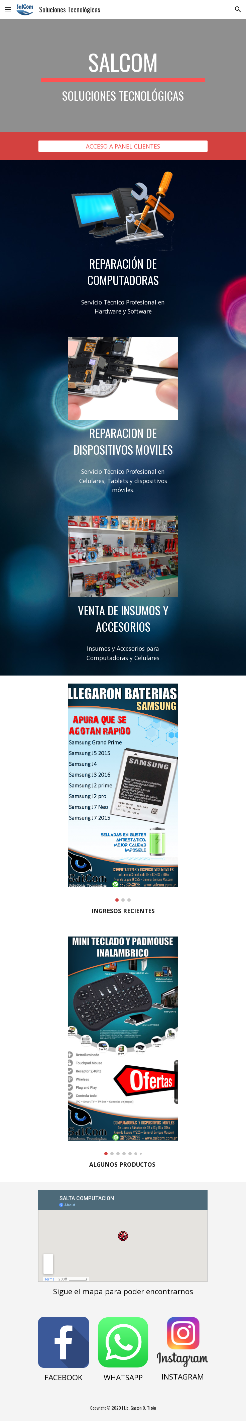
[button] (8, 9)
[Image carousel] (123, 793)
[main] (123, 75)
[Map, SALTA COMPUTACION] (123, 1236)
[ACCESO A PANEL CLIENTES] (122, 146)
